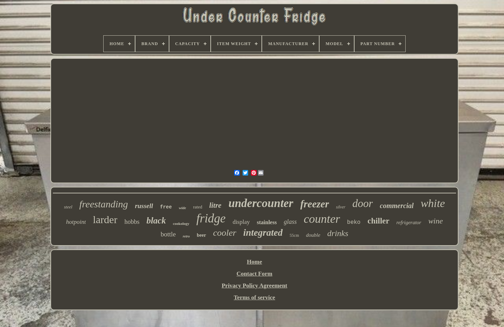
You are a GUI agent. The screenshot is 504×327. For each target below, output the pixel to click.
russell (144, 205)
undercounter (261, 203)
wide (182, 208)
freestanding (103, 204)
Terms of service (254, 297)
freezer (314, 203)
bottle (168, 234)
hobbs (131, 221)
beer (201, 235)
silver (340, 207)
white (433, 203)
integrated (263, 232)
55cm (294, 235)
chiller (379, 220)
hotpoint (76, 222)
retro (186, 236)
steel (68, 206)
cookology (181, 223)
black (156, 220)
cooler (224, 233)
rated (197, 206)
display (241, 222)
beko (353, 222)
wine (435, 220)
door (362, 203)
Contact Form (254, 273)
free (166, 207)
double (313, 235)
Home (254, 261)
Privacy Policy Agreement (254, 285)
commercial (397, 205)
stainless (267, 222)
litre (215, 205)
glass (290, 221)
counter (322, 218)
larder (105, 219)
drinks (337, 233)
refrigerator (409, 222)
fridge (211, 218)
